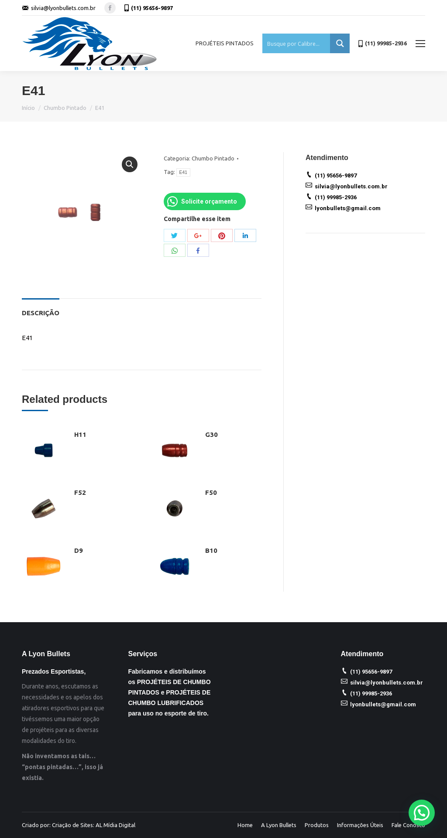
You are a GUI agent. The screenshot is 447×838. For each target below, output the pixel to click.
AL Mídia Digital (115, 825)
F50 (211, 492)
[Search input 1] (296, 43)
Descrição (40, 313)
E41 (183, 172)
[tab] (40, 308)
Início (28, 108)
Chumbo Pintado (65, 108)
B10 (211, 550)
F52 (80, 492)
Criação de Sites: (73, 825)
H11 (80, 434)
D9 (78, 550)
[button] (422, 813)
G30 (211, 434)
